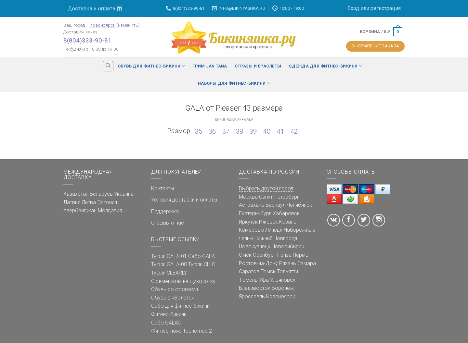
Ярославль (252, 296)
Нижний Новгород (275, 238)
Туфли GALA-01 (169, 256)
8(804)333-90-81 (87, 40)
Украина (124, 194)
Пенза (284, 255)
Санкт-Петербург (279, 197)
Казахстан (75, 194)
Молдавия (110, 210)
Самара (306, 263)
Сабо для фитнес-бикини (180, 306)
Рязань (287, 263)
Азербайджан (80, 210)
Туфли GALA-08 (169, 264)
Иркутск (248, 222)
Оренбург (264, 255)
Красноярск (102, 25)
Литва (89, 202)
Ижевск (268, 222)
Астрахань (251, 205)
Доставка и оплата (95, 8)
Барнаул (275, 205)
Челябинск (299, 205)
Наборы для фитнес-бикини (234, 83)
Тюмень (248, 280)
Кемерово (251, 230)
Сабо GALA (201, 256)
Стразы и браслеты (258, 66)
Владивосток (254, 288)
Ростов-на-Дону (258, 263)
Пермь (300, 255)
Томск (268, 271)
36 (212, 131)
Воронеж (283, 288)
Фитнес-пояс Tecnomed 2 (181, 331)
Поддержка (165, 211)
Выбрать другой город (266, 188)
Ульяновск (282, 280)
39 (253, 131)
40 (266, 131)
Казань (287, 222)
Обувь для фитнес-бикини (151, 66)
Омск (245, 255)
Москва (248, 197)
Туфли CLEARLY (169, 273)
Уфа (264, 280)
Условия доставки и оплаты (184, 200)
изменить (128, 25)
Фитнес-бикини (169, 314)
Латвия (71, 202)
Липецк (273, 230)
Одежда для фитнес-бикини (325, 66)
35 (198, 131)
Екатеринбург (255, 213)
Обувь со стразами (174, 289)
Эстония (107, 202)
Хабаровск (286, 213)
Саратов (249, 271)
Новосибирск (288, 246)
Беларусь (101, 194)
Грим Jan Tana (209, 66)
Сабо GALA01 (167, 323)
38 (239, 131)
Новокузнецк (254, 246)
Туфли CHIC (201, 264)
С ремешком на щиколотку (183, 281)
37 (225, 131)
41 (280, 131)
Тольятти (287, 271)
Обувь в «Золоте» (172, 298)
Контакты (162, 188)
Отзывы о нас (167, 223)
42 (294, 131)
